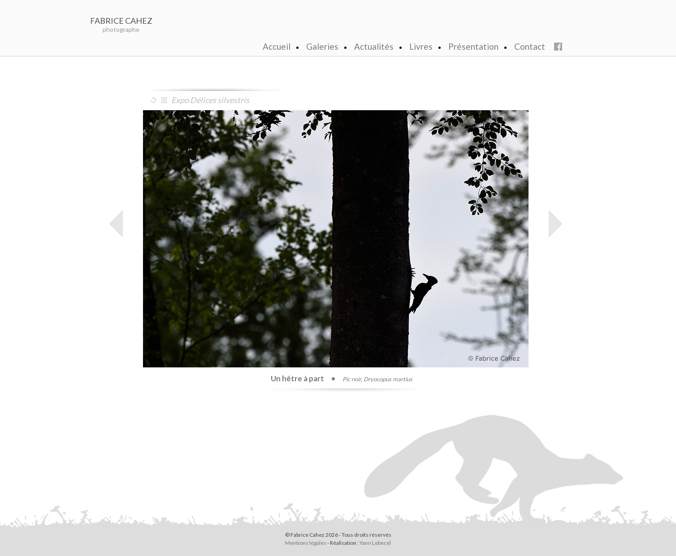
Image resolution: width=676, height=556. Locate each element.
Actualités (374, 46)
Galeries (322, 46)
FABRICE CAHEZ (121, 21)
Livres (421, 46)
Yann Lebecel (375, 542)
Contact (529, 46)
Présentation (473, 46)
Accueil (276, 46)
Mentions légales (305, 542)
